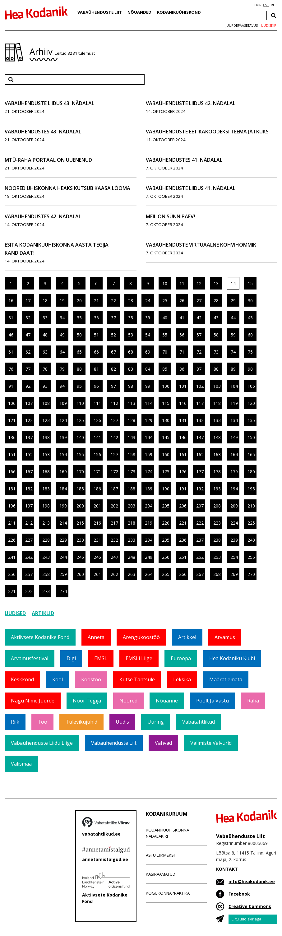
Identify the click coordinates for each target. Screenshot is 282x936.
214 (63, 523)
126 (97, 420)
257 (29, 574)
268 (217, 574)
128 (131, 420)
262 (114, 574)
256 (12, 574)
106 (12, 403)
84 (147, 369)
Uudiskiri (269, 25)
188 (131, 489)
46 (10, 335)
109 (63, 403)
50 (79, 335)
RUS (274, 5)
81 (96, 369)
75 (250, 352)
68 (130, 352)
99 (147, 386)
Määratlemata (225, 679)
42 (198, 318)
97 (113, 386)
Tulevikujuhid (81, 721)
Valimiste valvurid (211, 742)
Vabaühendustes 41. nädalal (184, 159)
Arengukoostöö (141, 637)
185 (80, 489)
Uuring (155, 721)
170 (80, 472)
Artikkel (187, 637)
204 (148, 506)
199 (63, 506)
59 (233, 335)
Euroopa (181, 658)
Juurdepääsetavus (241, 25)
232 (114, 540)
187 (114, 489)
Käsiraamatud (160, 874)
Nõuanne (167, 700)
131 (183, 420)
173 (131, 472)
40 (164, 318)
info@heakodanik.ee (252, 881)
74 (233, 352)
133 (217, 420)
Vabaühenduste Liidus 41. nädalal (190, 188)
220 (165, 523)
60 (250, 335)
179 (234, 472)
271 (12, 591)
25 (164, 301)
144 (148, 437)
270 (251, 574)
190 (165, 489)
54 (147, 335)
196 (12, 506)
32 (27, 318)
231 (97, 540)
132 (200, 420)
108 (46, 403)
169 (63, 472)
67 (113, 352)
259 (63, 574)
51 (96, 335)
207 (200, 506)
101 (183, 386)
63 (45, 352)
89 (233, 369)
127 (114, 420)
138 (46, 437)
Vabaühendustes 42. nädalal (43, 216)
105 (251, 386)
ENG (257, 5)
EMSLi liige (139, 658)
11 (181, 283)
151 (12, 454)
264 (148, 574)
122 (29, 420)
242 (29, 557)
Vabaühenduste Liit (99, 12)
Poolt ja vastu (212, 700)
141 (97, 437)
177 (200, 472)
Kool (57, 679)
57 (198, 335)
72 (198, 352)
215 (80, 523)
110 (80, 403)
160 (165, 454)
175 (165, 472)
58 (216, 335)
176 (183, 472)
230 (80, 540)
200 (80, 506)
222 (200, 523)
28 (216, 301)
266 (183, 574)
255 (251, 557)
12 (198, 283)
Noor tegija (87, 700)
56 (181, 335)
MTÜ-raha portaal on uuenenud (48, 159)
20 (79, 301)
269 (234, 574)
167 (29, 472)
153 (46, 454)
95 (79, 386)
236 (183, 540)
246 (97, 557)
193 (217, 489)
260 (80, 574)
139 (63, 437)
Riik (15, 721)
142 (114, 437)
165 (251, 454)
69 (147, 352)
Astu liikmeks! (160, 855)
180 (251, 472)
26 (181, 301)
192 (200, 489)
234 (148, 540)
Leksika (182, 679)
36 (96, 318)
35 (79, 318)
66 (96, 352)
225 (251, 523)
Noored (128, 700)
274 (63, 591)
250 (165, 557)
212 (29, 523)
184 (63, 489)
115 (165, 403)
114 (148, 403)
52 (113, 335)
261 (97, 574)
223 (217, 523)
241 (12, 557)
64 (62, 352)
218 (131, 523)
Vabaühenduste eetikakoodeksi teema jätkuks (207, 131)
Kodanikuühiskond (179, 12)
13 (216, 283)
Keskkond (22, 679)
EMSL (100, 658)
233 (131, 540)
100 (165, 386)
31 (10, 318)
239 (234, 540)
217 (114, 523)
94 (62, 386)
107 (29, 403)
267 (200, 574)
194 (234, 489)
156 (97, 454)
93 (45, 386)
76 (10, 369)
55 (164, 335)
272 (29, 591)
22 (113, 301)
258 (46, 574)
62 (27, 352)
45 (250, 318)
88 (216, 369)
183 (46, 489)
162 (200, 454)
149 (234, 437)
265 (165, 574)
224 (234, 523)
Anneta (96, 637)
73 (216, 352)
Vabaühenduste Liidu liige (42, 742)
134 (234, 420)
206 (183, 506)
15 (250, 283)
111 (97, 403)
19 (62, 301)
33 (45, 318)
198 (46, 506)
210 (251, 506)
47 (27, 335)
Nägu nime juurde (32, 700)
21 (96, 301)
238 (217, 540)
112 (114, 403)
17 (27, 301)
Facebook (239, 894)
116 (183, 403)
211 (12, 523)
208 (217, 506)
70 (164, 352)
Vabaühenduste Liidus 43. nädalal (49, 103)
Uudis (122, 721)
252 (200, 557)
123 (46, 420)
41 (181, 318)
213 (46, 523)
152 (29, 454)
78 (45, 369)
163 (217, 454)
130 (165, 420)
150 (251, 437)
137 (29, 437)
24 (147, 301)
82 (113, 369)
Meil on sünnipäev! (170, 216)
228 (46, 540)
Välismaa (21, 763)
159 (148, 454)
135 (251, 420)
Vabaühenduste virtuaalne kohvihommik (201, 244)
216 (97, 523)
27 (198, 301)
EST (266, 5)
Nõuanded (139, 12)
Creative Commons (250, 906)
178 (217, 472)
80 (79, 369)
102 (200, 386)
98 (130, 386)
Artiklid (43, 613)
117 (200, 403)
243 (46, 557)
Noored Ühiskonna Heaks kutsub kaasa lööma (67, 188)
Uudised (15, 613)
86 (181, 369)
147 (200, 437)
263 (131, 574)
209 (234, 506)
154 (63, 454)
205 (165, 506)
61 (10, 352)
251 (183, 557)
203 (131, 506)
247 (114, 557)
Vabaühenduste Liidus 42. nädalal (190, 103)
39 (147, 318)
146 (183, 437)
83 (130, 369)
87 (198, 369)
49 (62, 335)
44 (233, 318)
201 (97, 506)
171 (97, 472)
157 (114, 454)
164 (234, 454)
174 (148, 472)
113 (131, 403)
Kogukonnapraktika (168, 893)
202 (114, 506)
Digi (71, 658)
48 (45, 335)
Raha (253, 700)
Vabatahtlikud (198, 721)
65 (79, 352)
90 (250, 369)
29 (233, 301)
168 (46, 472)
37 (113, 318)
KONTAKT (227, 869)
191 (183, 489)
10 (164, 283)
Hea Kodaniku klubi (232, 658)
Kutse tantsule (137, 679)
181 (12, 489)
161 (183, 454)
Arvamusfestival (29, 658)
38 (130, 318)
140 (80, 437)
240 (251, 540)
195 (251, 489)
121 (12, 420)
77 (27, 369)
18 (45, 301)
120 (251, 403)
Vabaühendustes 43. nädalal (43, 131)
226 (12, 540)
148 (217, 437)
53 (130, 335)
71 (181, 352)
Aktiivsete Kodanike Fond (40, 637)
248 (131, 557)
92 (27, 386)
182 (29, 489)
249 (148, 557)
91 (10, 386)
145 (165, 437)
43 (216, 318)
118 (217, 403)
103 (217, 386)
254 (234, 557)
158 (131, 454)
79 (62, 369)
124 (63, 420)
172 (114, 472)
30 (250, 301)
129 (148, 420)
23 (130, 301)
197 (29, 506)
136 (12, 437)
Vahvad (163, 742)
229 (63, 540)
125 (80, 420)
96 (96, 386)
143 (131, 437)
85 (164, 369)
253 (217, 557)
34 (62, 318)
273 (46, 591)
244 (63, 557)
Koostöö (91, 679)
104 (234, 386)
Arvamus (225, 637)
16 (10, 301)
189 (148, 489)
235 (165, 540)
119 (234, 403)
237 (200, 540)
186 (97, 489)
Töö (42, 721)
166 (12, 472)
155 (80, 454)
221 (183, 523)
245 (80, 557)
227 (29, 540)
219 (148, 523)
